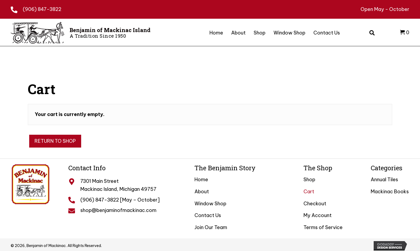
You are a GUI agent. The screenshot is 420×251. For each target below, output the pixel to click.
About (201, 191)
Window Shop (210, 203)
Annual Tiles (384, 179)
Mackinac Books (390, 191)
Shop (309, 179)
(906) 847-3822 (42, 9)
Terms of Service (323, 227)
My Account (317, 215)
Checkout (314, 203)
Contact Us (207, 215)
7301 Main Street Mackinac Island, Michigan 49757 (118, 185)
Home (201, 179)
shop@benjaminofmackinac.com (118, 210)
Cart (308, 191)
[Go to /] (82, 32)
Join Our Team (210, 227)
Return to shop (55, 141)
